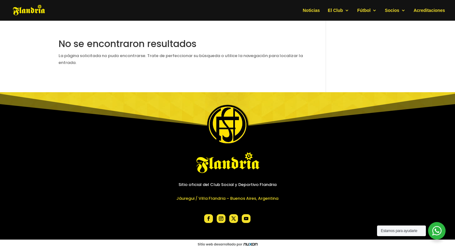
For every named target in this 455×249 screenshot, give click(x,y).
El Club (335, 10)
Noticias (311, 10)
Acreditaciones (429, 10)
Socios (392, 10)
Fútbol (364, 10)
